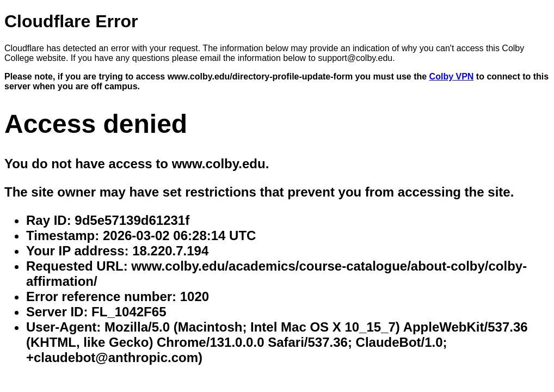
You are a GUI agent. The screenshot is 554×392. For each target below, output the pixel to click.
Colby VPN (451, 76)
